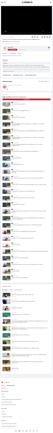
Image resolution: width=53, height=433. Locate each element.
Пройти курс (26, 99)
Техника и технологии (7, 416)
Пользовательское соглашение (9, 423)
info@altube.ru (4, 388)
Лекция (19, 53)
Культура (4, 414)
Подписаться (12, 49)
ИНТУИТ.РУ (10, 47)
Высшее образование (7, 43)
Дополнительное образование (9, 404)
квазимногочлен (7, 75)
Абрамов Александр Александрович (12, 55)
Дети (3, 394)
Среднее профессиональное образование (11, 399)
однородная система (18, 75)
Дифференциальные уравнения (11, 41)
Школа (3, 396)
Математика (17, 43)
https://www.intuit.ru (10, 71)
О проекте (7, 382)
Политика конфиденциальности (9, 426)
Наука (3, 411)
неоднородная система (30, 75)
